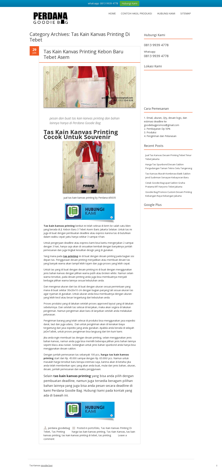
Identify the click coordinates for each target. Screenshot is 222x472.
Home (112, 13)
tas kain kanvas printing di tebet (79, 435)
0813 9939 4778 (156, 45)
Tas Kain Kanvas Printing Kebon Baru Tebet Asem (83, 54)
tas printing (105, 435)
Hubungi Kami (166, 13)
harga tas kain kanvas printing (88, 431)
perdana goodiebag (59, 428)
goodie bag (46, 465)
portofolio (93, 428)
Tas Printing (58, 431)
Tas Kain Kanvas (115, 431)
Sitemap (185, 13)
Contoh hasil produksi (136, 13)
